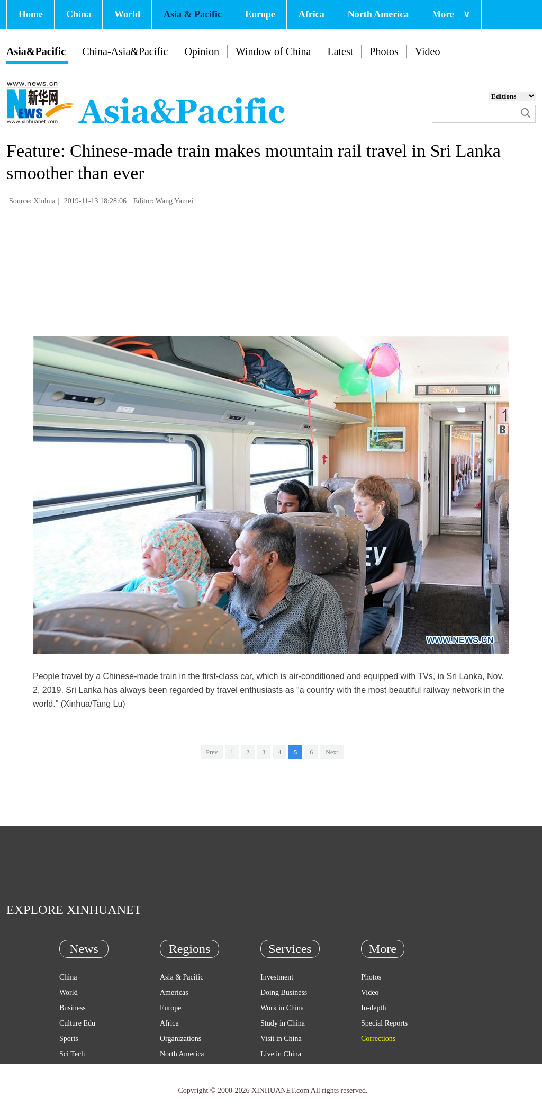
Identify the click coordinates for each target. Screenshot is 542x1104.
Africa (311, 14)
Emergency (277, 1069)
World (127, 14)
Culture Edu (77, 1023)
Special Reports (384, 1023)
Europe (260, 14)
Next (332, 752)
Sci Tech (72, 1054)
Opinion (201, 51)
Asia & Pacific (193, 14)
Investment (276, 977)
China (78, 14)
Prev (212, 752)
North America (378, 14)
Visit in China (281, 1039)
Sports (68, 1039)
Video (427, 51)
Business (72, 1008)
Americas (174, 992)
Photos (383, 51)
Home (31, 14)
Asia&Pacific (36, 51)
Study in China (282, 1023)
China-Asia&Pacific (125, 51)
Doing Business (283, 992)
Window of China (273, 51)
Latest (340, 51)
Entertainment (80, 1085)
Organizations (180, 1039)
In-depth (373, 1008)
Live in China (280, 1054)
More (451, 14)
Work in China (282, 1008)
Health (69, 1069)
